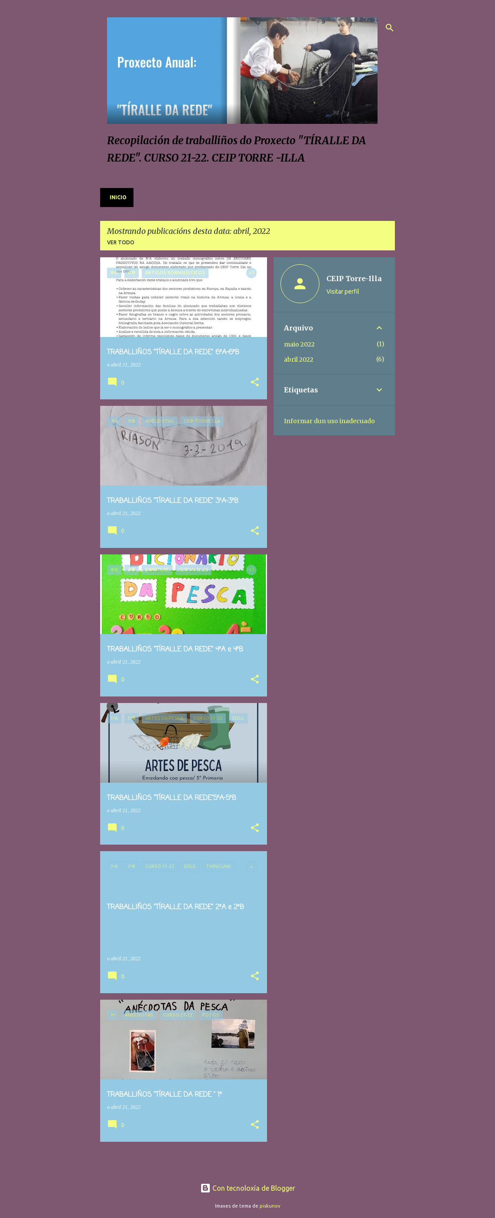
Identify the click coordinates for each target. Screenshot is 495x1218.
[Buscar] (389, 27)
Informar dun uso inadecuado (329, 421)
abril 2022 (298, 359)
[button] (255, 383)
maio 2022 (299, 344)
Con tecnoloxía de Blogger (247, 1188)
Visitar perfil (342, 291)
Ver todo (120, 242)
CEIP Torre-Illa (354, 278)
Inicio (118, 197)
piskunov (270, 1205)
